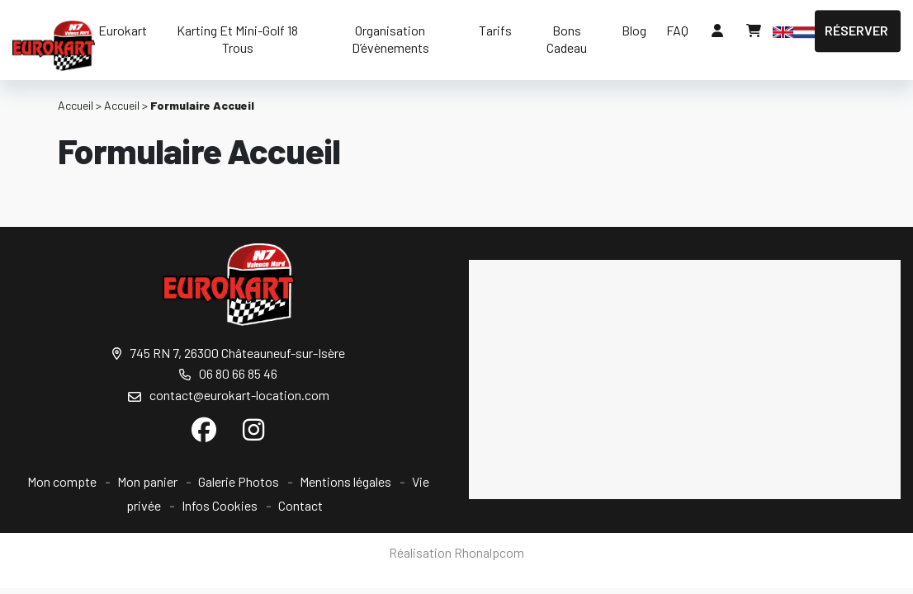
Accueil (75, 105)
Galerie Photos (238, 481)
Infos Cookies (220, 505)
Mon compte (62, 481)
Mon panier (147, 481)
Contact (300, 505)
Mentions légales (345, 481)
